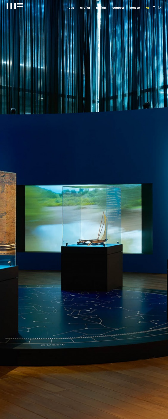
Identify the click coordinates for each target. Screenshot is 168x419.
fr (147, 8)
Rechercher (154, 7)
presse (135, 7)
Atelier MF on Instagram (159, 7)
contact (118, 7)
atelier (85, 7)
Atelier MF (15, 6)
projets (101, 7)
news (70, 7)
